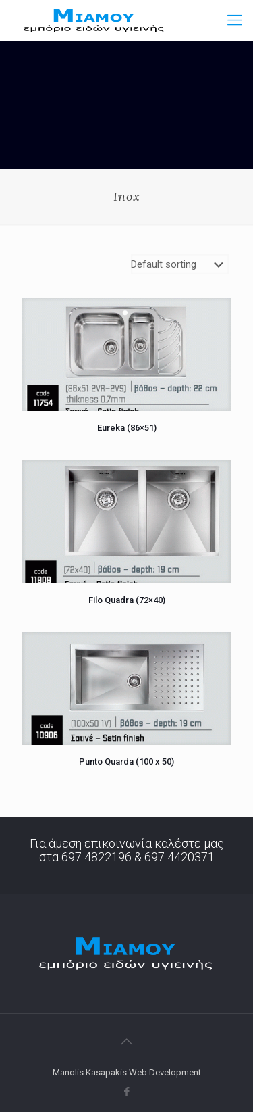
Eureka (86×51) (127, 427)
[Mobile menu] (234, 20)
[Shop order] (180, 264)
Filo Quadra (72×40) (126, 600)
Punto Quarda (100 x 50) (126, 761)
